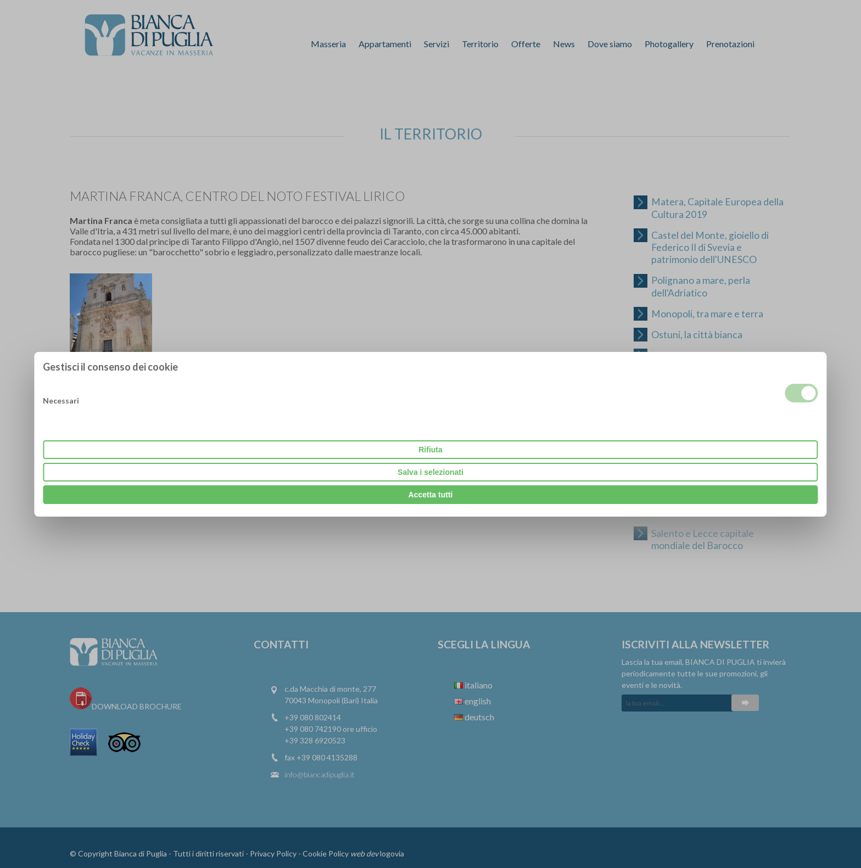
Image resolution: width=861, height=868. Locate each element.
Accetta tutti (431, 494)
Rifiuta (430, 449)
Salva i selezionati (430, 472)
